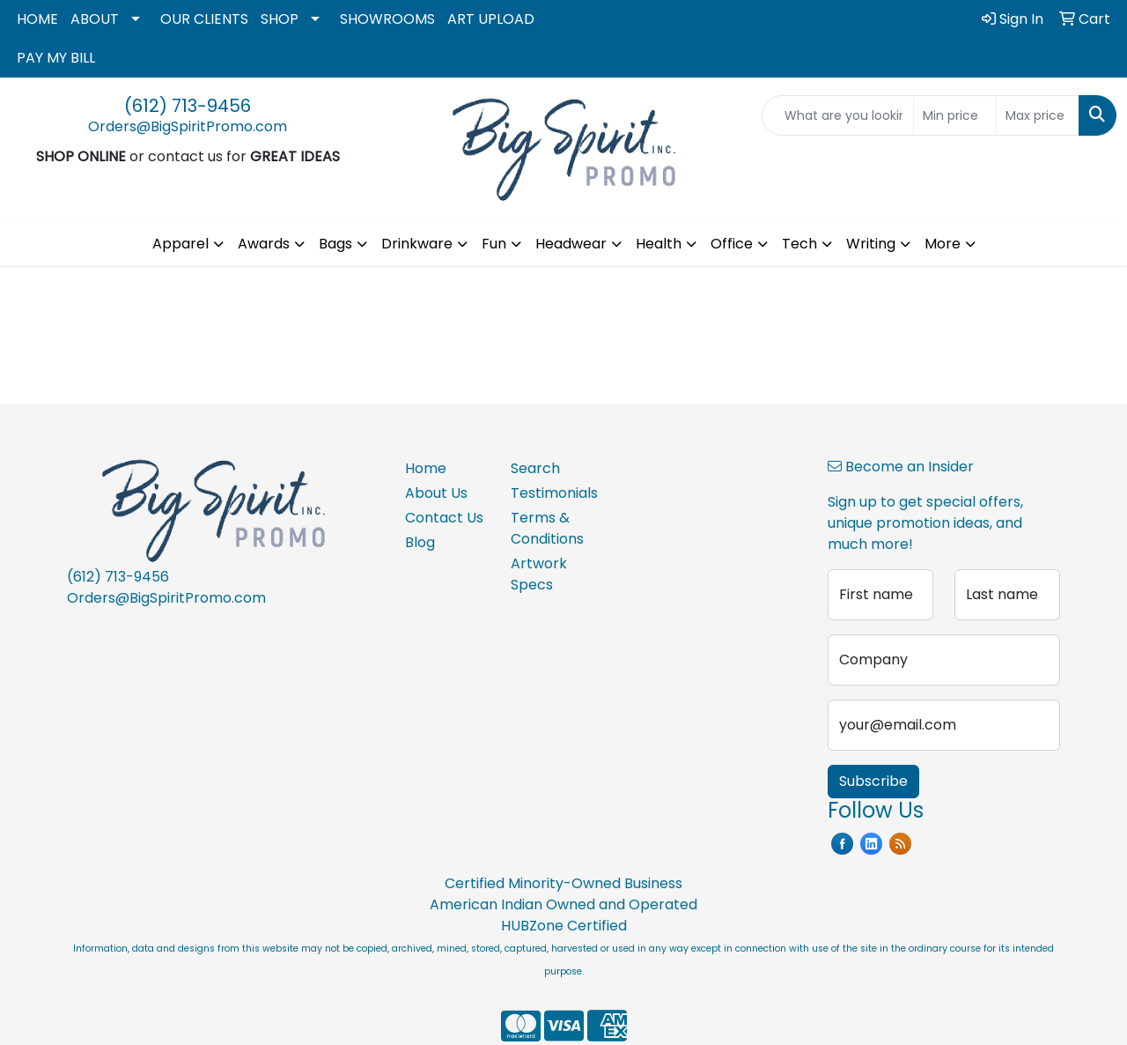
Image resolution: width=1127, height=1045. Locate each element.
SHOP (279, 19)
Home (425, 468)
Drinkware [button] (417, 243)
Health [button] (658, 243)
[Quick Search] (838, 115)
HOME (37, 19)
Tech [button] (799, 243)
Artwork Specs (539, 574)
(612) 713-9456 (187, 105)
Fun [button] (494, 243)
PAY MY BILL (56, 58)
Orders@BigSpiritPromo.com (187, 126)
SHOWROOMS (387, 19)
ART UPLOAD (490, 19)
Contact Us (444, 518)
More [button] (942, 243)
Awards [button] (264, 243)
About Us (436, 493)
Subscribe (873, 781)
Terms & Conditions (547, 528)
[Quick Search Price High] (1037, 115)
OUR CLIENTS (204, 19)
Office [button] (732, 243)
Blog (420, 542)
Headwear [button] (571, 243)
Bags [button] (335, 243)
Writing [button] (870, 243)
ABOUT (94, 19)
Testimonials (553, 493)
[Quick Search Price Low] (955, 115)
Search (535, 468)
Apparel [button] (180, 243)
